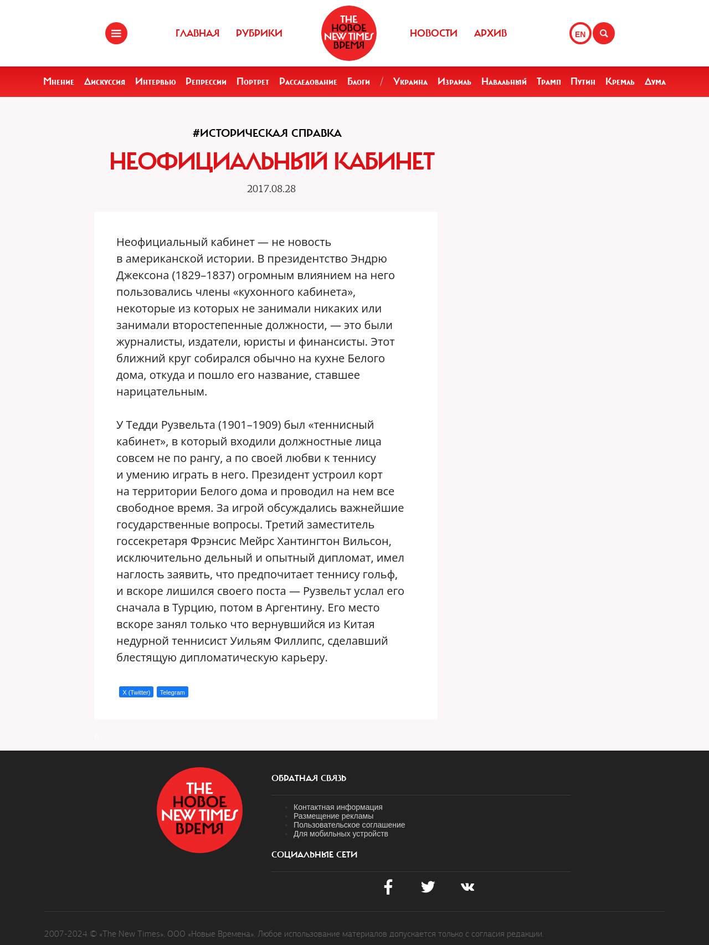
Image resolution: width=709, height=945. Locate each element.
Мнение (58, 81)
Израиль (454, 81)
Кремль (620, 81)
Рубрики (259, 33)
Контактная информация (338, 807)
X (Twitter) (136, 692)
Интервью (155, 81)
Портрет (253, 81)
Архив (490, 33)
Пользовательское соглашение (349, 824)
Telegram (172, 692)
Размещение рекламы (333, 816)
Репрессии (206, 81)
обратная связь (308, 778)
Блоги (358, 81)
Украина (410, 81)
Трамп (549, 81)
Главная (197, 33)
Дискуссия (104, 81)
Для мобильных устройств (341, 833)
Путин (583, 81)
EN (580, 34)
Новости (434, 33)
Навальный (504, 81)
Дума (655, 81)
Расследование (308, 81)
